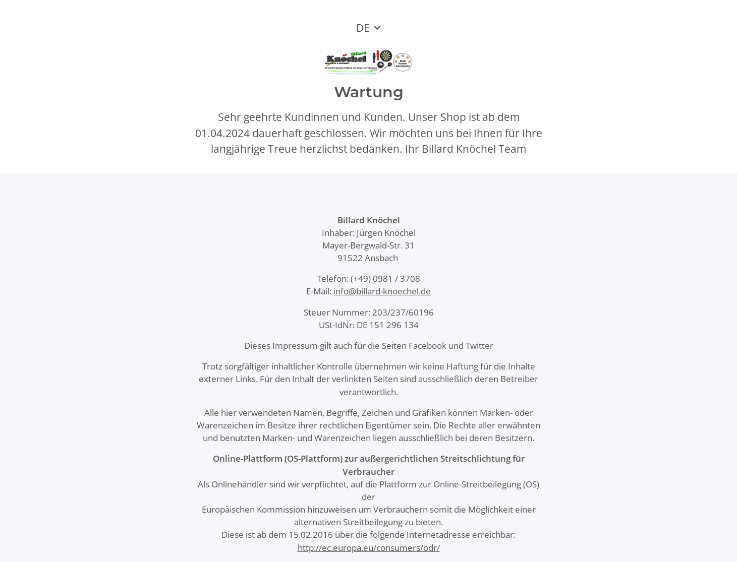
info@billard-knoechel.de (382, 291)
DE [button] (363, 28)
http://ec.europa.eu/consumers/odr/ (369, 547)
